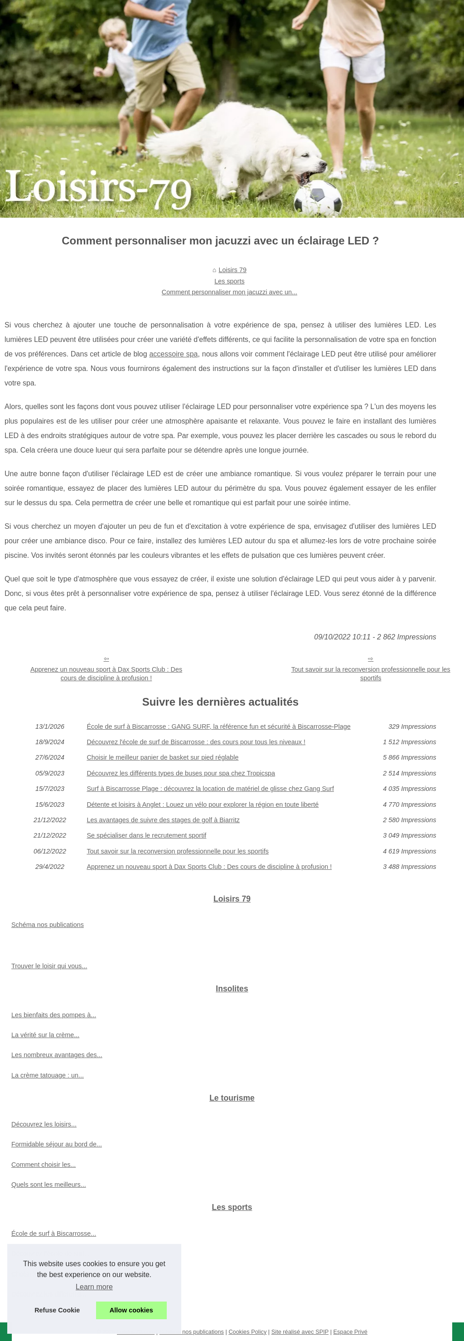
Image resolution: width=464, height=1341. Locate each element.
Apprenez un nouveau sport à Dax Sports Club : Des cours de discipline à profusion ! (106, 674)
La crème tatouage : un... (47, 1075)
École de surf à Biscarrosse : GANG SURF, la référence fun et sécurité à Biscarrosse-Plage (218, 726)
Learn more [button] (94, 1287)
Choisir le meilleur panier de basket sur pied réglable (162, 757)
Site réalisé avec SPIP (300, 1331)
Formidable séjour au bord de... (56, 1144)
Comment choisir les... (43, 1164)
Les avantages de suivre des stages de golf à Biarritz (163, 820)
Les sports (229, 281)
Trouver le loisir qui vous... (49, 966)
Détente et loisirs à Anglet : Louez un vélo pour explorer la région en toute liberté (203, 804)
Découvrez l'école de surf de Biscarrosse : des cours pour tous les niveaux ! (196, 742)
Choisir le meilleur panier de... (54, 1274)
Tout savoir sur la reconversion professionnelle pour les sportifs (370, 674)
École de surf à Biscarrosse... (53, 1233)
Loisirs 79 (232, 269)
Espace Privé (350, 1331)
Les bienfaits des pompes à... (53, 1015)
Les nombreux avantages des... (56, 1054)
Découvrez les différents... (49, 1293)
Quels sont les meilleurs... (48, 1184)
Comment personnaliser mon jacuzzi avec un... (229, 292)
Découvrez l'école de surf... (50, 1253)
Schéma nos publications (47, 924)
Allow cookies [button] (131, 1310)
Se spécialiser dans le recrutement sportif (146, 835)
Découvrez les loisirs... (44, 1124)
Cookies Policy (247, 1331)
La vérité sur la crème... (45, 1035)
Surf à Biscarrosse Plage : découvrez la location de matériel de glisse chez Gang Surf (210, 788)
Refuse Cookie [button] (57, 1310)
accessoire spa (173, 354)
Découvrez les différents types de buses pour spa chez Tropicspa (181, 773)
